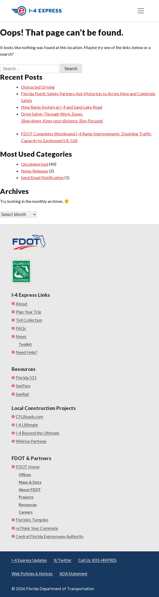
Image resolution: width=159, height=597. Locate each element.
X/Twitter (63, 560)
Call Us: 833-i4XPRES (97, 560)
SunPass (23, 385)
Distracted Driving (38, 86)
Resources (28, 504)
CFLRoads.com (29, 416)
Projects (26, 497)
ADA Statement (73, 573)
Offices (25, 474)
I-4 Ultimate (27, 424)
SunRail (22, 394)
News (21, 336)
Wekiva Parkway (31, 440)
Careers (26, 512)
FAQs (21, 328)
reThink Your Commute (37, 528)
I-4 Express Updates (29, 560)
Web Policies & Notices (32, 573)
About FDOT (30, 489)
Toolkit (25, 344)
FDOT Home (27, 466)
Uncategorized (34, 163)
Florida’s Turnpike (32, 519)
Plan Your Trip (28, 311)
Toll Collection (29, 319)
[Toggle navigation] (140, 11)
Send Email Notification (42, 177)
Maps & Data (30, 482)
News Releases (34, 170)
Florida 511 (26, 377)
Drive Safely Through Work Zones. (90, 117)
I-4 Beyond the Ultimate (37, 432)
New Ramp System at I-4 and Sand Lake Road (61, 106)
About (21, 303)
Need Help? (26, 352)
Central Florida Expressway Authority (49, 536)
